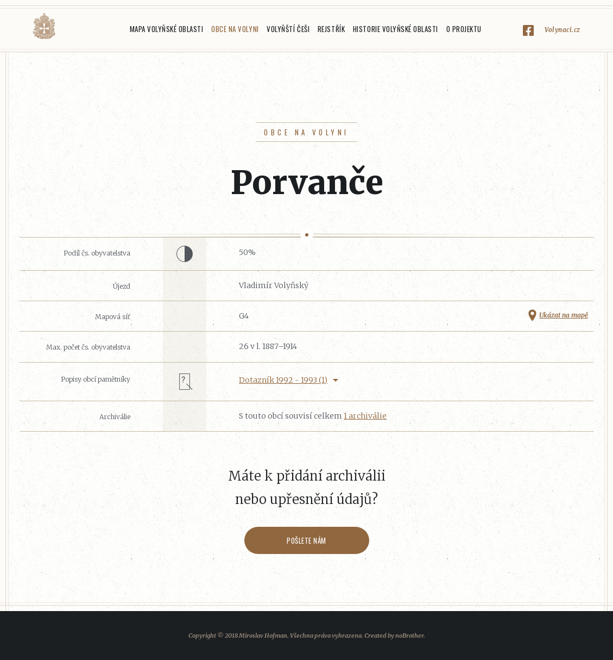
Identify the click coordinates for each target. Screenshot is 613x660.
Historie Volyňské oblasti (395, 28)
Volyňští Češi (288, 28)
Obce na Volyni (234, 28)
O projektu (464, 28)
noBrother (409, 635)
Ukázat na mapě (563, 315)
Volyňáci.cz (44, 26)
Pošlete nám (306, 540)
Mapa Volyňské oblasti (167, 28)
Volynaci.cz (562, 30)
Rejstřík (331, 28)
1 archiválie (365, 416)
